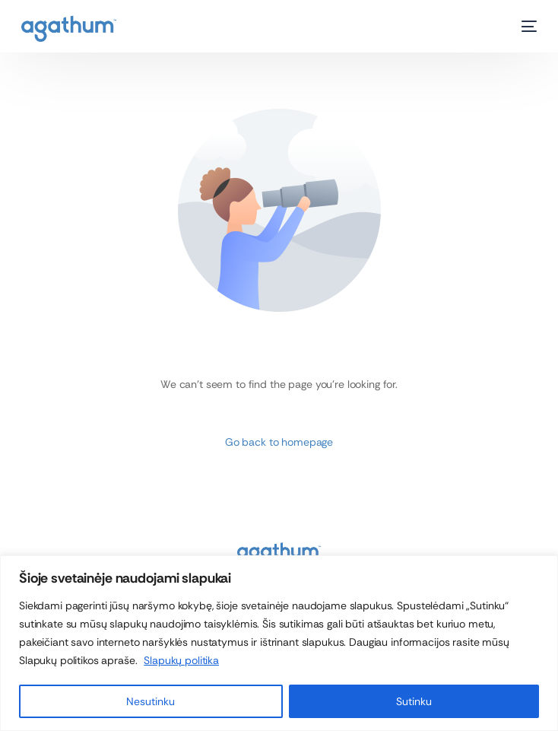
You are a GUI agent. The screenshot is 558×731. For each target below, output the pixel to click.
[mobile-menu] (521, 26)
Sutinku (414, 701)
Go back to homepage (279, 442)
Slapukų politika (181, 660)
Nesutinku (150, 701)
